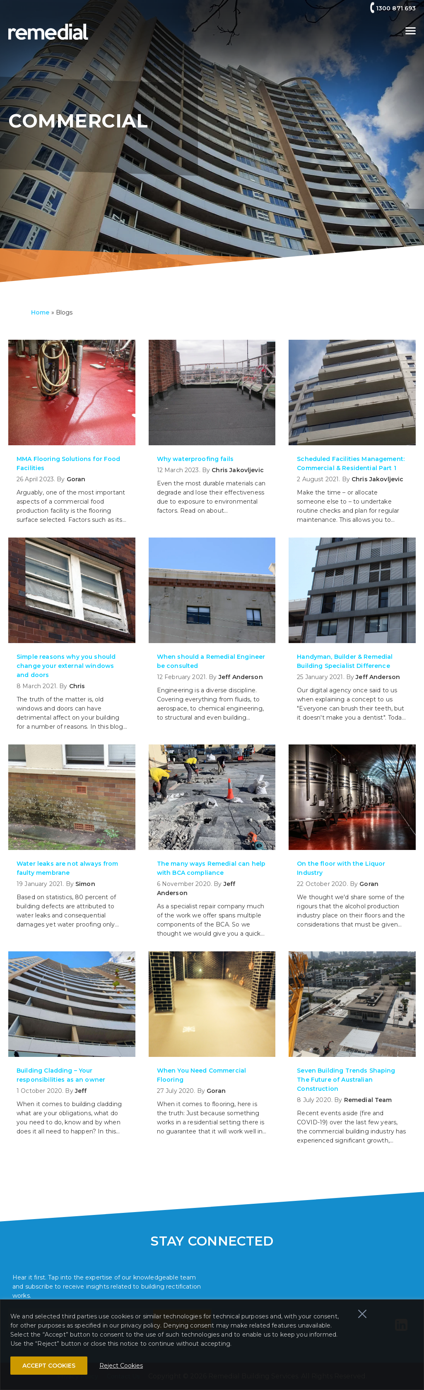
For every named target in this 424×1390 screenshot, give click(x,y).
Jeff (81, 1091)
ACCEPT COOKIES (48, 1365)
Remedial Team (368, 1100)
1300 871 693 (396, 8)
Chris (77, 686)
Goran (76, 479)
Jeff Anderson (241, 677)
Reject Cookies (121, 1365)
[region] (212, 1344)
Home (40, 312)
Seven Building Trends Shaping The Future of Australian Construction (346, 1079)
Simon (85, 884)
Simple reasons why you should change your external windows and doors (66, 666)
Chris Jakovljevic (238, 470)
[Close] (362, 1314)
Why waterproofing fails (195, 459)
